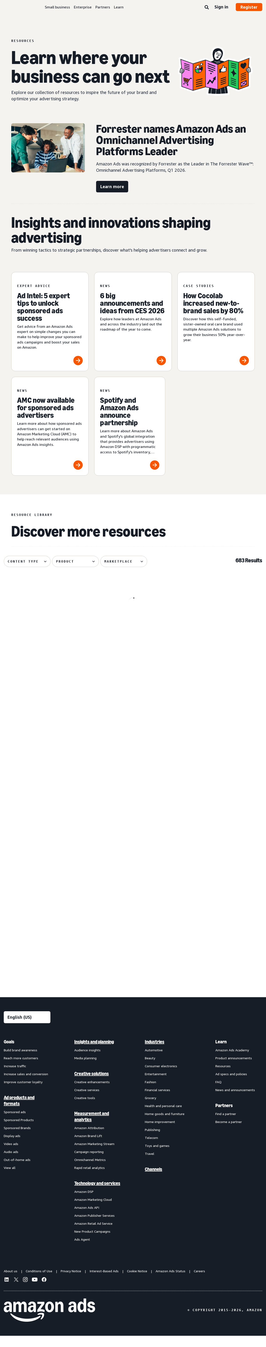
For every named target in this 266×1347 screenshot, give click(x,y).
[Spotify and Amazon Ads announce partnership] (129, 426)
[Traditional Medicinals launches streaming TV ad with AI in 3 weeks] (133, 824)
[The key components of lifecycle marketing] (45, 728)
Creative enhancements (92, 1093)
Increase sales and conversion (26, 1085)
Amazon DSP (84, 1203)
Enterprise (83, 7)
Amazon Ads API (86, 1218)
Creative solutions (91, 1084)
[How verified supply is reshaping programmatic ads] (221, 920)
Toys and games (157, 1157)
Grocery (150, 1109)
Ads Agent (82, 1250)
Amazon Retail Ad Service (93, 1234)
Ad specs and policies (231, 1085)
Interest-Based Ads (104, 1282)
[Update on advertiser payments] (221, 824)
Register (249, 7)
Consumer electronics (161, 1077)
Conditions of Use (39, 1282)
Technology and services (97, 1194)
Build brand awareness (20, 1061)
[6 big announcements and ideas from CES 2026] (133, 321)
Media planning (85, 1069)
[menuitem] (27, 1151)
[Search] (207, 7)
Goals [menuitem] (9, 1053)
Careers (199, 1282)
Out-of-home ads (17, 1171)
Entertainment (156, 1085)
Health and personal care (163, 1117)
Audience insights (87, 1061)
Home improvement (160, 1133)
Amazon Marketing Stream (94, 1155)
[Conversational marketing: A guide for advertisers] (221, 628)
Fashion (150, 1093)
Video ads (11, 1155)
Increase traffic (15, 1077)
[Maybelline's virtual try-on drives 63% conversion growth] (45, 824)
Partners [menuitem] (224, 1116)
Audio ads (11, 1163)
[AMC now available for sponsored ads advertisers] (50, 426)
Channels (153, 1180)
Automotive (154, 1061)
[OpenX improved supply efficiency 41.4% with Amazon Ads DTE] (221, 728)
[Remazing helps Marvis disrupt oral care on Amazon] (133, 920)
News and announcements (235, 1101)
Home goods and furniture (164, 1125)
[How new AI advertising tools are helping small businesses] (133, 628)
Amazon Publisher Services (94, 1226)
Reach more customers (21, 1069)
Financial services (157, 1101)
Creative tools (84, 1109)
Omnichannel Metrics (90, 1171)
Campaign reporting (89, 1163)
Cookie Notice (137, 1282)
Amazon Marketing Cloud (93, 1211)
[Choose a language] (27, 1028)
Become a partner (228, 1133)
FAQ (218, 1093)
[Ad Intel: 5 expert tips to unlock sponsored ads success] (50, 321)
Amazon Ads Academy (232, 1061)
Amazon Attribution (89, 1139)
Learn (119, 7)
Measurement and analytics (91, 1127)
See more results (133, 983)
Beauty (150, 1069)
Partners (102, 7)
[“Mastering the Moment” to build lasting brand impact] (133, 728)
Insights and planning (94, 1053)
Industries (154, 1053)
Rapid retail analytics (89, 1179)
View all (9, 1179)
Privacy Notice (71, 1282)
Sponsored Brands (17, 1139)
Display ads (12, 1147)
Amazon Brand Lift (88, 1147)
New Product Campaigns (92, 1242)
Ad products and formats (19, 1111)
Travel (149, 1165)
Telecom (151, 1149)
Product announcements (233, 1069)
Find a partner (225, 1125)
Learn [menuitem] (221, 1053)
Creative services (86, 1101)
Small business (57, 7)
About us (10, 1282)
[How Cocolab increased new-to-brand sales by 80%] (216, 321)
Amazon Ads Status (170, 1282)
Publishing (152, 1141)
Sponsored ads (15, 1123)
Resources (223, 1077)
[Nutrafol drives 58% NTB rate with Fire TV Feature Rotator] (45, 628)
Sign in (221, 6)
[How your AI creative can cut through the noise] (45, 920)
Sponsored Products (19, 1131)
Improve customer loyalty (23, 1093)
